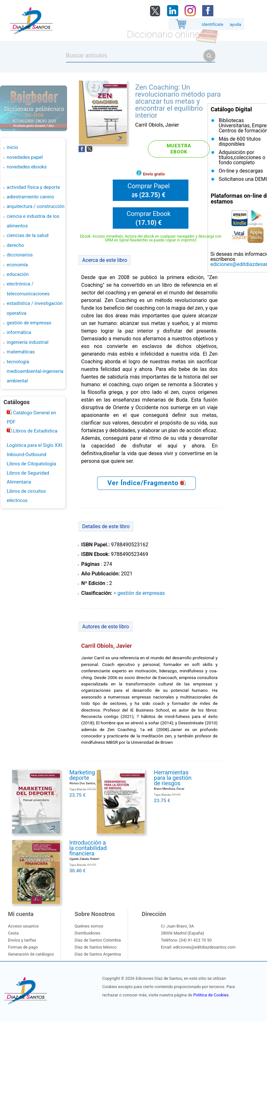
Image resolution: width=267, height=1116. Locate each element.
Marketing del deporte (86, 775)
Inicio (12, 147)
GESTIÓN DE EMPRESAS (29, 323)
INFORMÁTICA (19, 332)
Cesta (13, 933)
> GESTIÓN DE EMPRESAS (139, 593)
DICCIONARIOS (20, 255)
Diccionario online (163, 34)
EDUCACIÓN (18, 274)
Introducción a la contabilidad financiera (88, 848)
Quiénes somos (88, 926)
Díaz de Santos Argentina (97, 954)
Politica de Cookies (210, 995)
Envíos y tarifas (22, 940)
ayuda (235, 24)
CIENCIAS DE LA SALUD (28, 235)
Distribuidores (87, 933)
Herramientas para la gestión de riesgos (173, 778)
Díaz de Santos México (95, 947)
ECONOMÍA (17, 265)
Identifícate (212, 24)
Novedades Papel (25, 157)
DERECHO (15, 245)
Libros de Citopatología (31, 464)
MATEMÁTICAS (21, 352)
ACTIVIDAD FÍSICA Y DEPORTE (33, 187)
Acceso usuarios (23, 926)
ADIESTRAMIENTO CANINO (30, 197)
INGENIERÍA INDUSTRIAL (28, 342)
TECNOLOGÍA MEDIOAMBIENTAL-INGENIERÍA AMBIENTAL (35, 371)
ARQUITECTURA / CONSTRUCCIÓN (36, 206)
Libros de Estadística (34, 431)
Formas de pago (23, 947)
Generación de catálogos (31, 954)
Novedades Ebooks (27, 167)
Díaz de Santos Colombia (97, 940)
